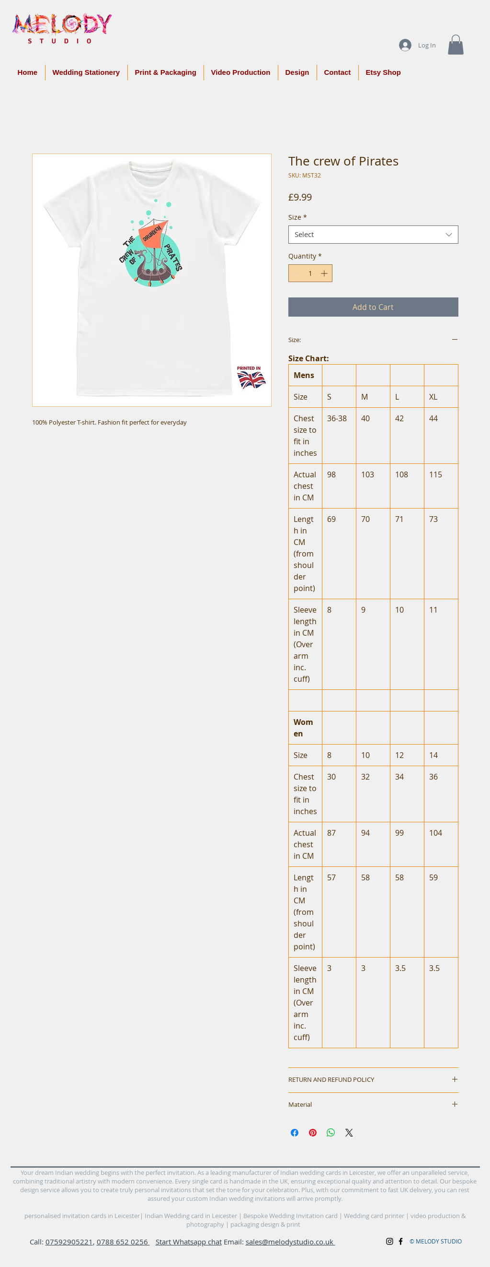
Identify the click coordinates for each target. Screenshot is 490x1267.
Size (297, 217)
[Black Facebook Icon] (400, 1241)
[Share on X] (349, 1132)
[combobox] (373, 234)
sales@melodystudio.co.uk (290, 1241)
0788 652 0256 (123, 1241)
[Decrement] (296, 273)
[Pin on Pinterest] (313, 1132)
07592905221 (69, 1241)
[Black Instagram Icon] (389, 1241)
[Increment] (325, 273)
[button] (455, 45)
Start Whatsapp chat (189, 1241)
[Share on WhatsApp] (331, 1132)
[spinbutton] (310, 273)
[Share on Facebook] (294, 1132)
